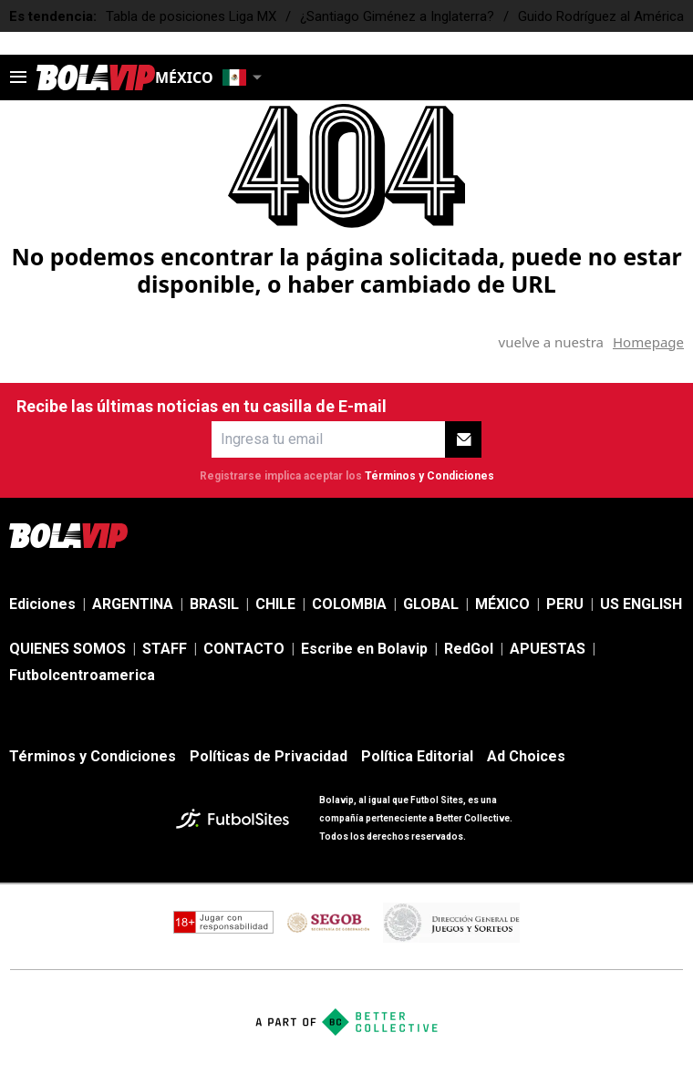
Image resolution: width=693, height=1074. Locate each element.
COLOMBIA (349, 604)
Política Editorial (417, 756)
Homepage (648, 342)
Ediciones (42, 604)
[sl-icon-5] (673, 535)
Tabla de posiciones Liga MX (191, 16)
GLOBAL (431, 604)
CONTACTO (243, 648)
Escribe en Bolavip (364, 648)
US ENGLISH (641, 604)
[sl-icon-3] (593, 535)
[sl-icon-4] (633, 535)
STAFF (164, 648)
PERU (565, 604)
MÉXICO (502, 604)
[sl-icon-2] (553, 535)
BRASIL (214, 604)
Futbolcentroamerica (82, 675)
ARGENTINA (132, 604)
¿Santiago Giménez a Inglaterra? (397, 16)
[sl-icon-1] (512, 535)
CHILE (275, 604)
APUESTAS (547, 648)
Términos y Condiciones (429, 476)
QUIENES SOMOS (67, 648)
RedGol (468, 648)
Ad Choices (526, 756)
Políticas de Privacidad (268, 756)
